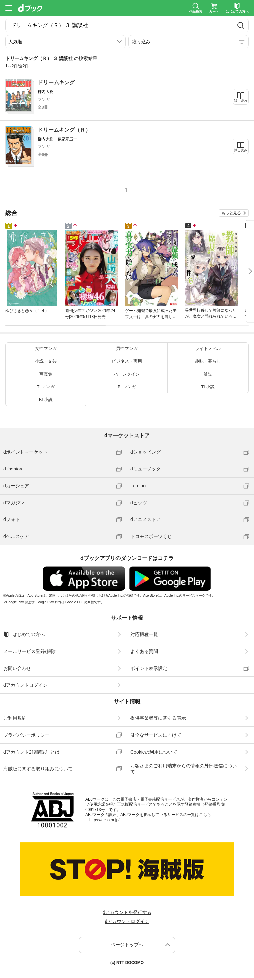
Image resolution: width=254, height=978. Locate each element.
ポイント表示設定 (148, 668)
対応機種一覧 (144, 634)
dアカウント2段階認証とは (31, 751)
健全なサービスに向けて (155, 735)
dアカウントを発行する (127, 912)
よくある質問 (144, 651)
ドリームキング (56, 82)
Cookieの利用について (153, 751)
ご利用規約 (14, 718)
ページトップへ (127, 944)
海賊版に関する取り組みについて (38, 768)
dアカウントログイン (25, 685)
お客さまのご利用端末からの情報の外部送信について (183, 768)
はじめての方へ (24, 634)
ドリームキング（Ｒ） (64, 130)
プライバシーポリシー (26, 735)
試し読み (240, 100)
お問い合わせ (17, 668)
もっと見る (231, 213)
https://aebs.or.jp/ (104, 820)
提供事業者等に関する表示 (158, 718)
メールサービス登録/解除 (29, 651)
